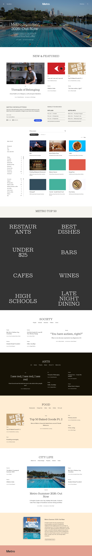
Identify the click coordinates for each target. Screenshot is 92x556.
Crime (56, 322)
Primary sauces (72, 418)
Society (69, 86)
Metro (20, 39)
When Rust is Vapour (74, 386)
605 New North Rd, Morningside (35, 155)
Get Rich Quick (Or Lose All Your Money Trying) (34, 333)
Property (48, 460)
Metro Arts (16, 120)
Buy (9, 4)
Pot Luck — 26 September (53, 116)
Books (35, 365)
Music (45, 365)
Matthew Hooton (52, 80)
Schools (40, 322)
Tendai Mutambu (19, 97)
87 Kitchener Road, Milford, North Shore (76, 155)
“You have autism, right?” (75, 88)
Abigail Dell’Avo (31, 346)
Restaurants (32, 408)
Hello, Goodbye (31, 344)
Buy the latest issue (50, 539)
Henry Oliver (31, 336)
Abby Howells (72, 90)
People (34, 322)
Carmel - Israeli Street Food (56, 192)
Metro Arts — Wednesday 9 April (75, 118)
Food (69, 76)
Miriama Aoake (10, 441)
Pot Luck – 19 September (53, 118)
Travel (59, 460)
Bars (50, 408)
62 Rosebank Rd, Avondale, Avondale (55, 155)
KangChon (72, 172)
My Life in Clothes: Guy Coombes (12, 333)
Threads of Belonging (25, 89)
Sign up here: (8, 114)
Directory (82, 4)
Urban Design (41, 460)
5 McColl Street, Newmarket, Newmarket (56, 174)
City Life (46, 457)
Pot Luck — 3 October (52, 113)
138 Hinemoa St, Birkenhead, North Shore (76, 194)
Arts (46, 361)
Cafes (45, 408)
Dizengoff (32, 192)
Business (46, 322)
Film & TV (51, 365)
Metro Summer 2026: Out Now (25, 26)
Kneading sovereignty (12, 439)
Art (25, 86)
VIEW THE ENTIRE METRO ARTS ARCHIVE (74, 121)
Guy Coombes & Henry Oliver (13, 336)
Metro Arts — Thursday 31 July (74, 116)
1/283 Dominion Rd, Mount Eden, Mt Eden (76, 174)
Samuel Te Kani (72, 388)
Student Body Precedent (13, 344)
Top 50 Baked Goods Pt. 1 (13, 429)
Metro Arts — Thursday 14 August (75, 113)
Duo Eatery (72, 192)
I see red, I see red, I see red (55, 78)
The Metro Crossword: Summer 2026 (12, 471)
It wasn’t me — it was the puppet (75, 375)
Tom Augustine (72, 378)
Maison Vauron (53, 172)
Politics (51, 322)
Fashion (49, 86)
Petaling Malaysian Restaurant (38, 172)
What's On (33, 460)
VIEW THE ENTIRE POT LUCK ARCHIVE (54, 121)
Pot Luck (9, 120)
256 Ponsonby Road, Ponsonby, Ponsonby (37, 194)
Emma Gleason (52, 90)
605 (31, 153)
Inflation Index (51, 88)
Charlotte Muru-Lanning (74, 80)
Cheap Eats (39, 408)
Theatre (40, 365)
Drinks (54, 408)
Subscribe (38, 120)
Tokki (70, 153)
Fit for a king (71, 428)
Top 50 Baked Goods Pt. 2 (75, 78)
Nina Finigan (72, 430)
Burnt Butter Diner (54, 153)
